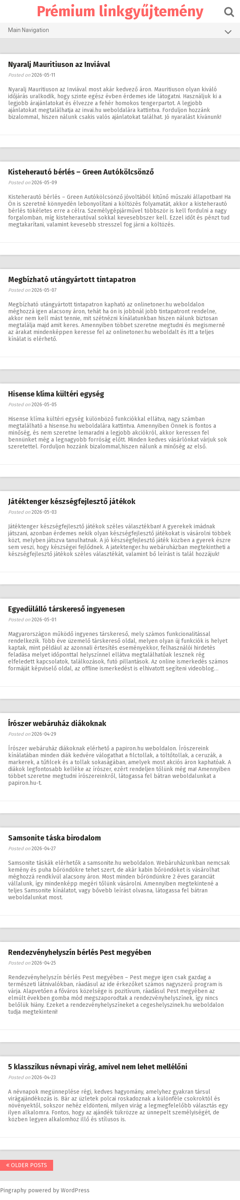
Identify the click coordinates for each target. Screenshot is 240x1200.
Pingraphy (13, 1190)
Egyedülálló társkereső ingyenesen (66, 609)
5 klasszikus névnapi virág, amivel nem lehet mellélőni (97, 1066)
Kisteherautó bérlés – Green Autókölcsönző (81, 172)
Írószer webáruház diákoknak (57, 723)
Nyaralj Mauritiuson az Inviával (59, 64)
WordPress (75, 1190)
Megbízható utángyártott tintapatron (72, 279)
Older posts (26, 1165)
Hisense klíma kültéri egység (56, 394)
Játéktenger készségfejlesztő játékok (71, 501)
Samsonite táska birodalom (54, 838)
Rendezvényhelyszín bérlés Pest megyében (79, 952)
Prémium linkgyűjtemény (120, 11)
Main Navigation (120, 32)
